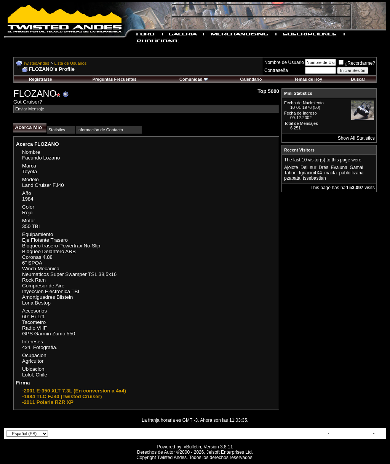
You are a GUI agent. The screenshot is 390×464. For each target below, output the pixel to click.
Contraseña (276, 70)
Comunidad (193, 79)
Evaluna (339, 167)
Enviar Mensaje (29, 109)
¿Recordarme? (357, 63)
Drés (323, 167)
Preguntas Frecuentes (115, 79)
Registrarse (40, 79)
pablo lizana (351, 172)
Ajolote (291, 167)
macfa (330, 172)
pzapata (292, 178)
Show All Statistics (356, 138)
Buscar (358, 79)
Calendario (251, 79)
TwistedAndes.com (351, 433)
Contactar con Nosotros (300, 433)
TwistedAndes (36, 63)
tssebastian (314, 178)
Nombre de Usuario (284, 62)
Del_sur (308, 167)
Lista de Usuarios (70, 63)
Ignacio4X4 (310, 172)
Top (380, 433)
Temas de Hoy (308, 79)
